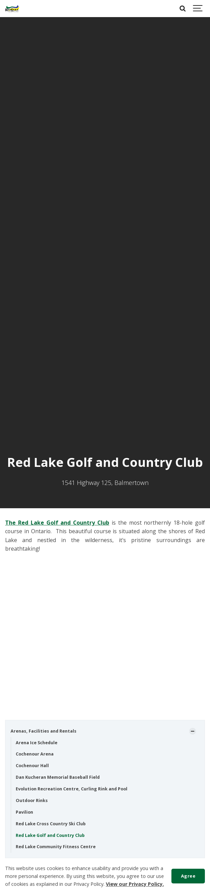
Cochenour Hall (32, 766)
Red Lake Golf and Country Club (50, 835)
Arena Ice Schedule (36, 743)
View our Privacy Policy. (135, 884)
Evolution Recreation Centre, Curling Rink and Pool (71, 789)
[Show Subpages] (192, 731)
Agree (188, 876)
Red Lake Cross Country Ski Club (51, 824)
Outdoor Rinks (32, 800)
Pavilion (24, 812)
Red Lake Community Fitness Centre (56, 847)
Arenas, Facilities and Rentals (43, 731)
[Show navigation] (198, 8)
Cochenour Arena (35, 754)
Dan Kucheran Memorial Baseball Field (58, 777)
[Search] (182, 8)
